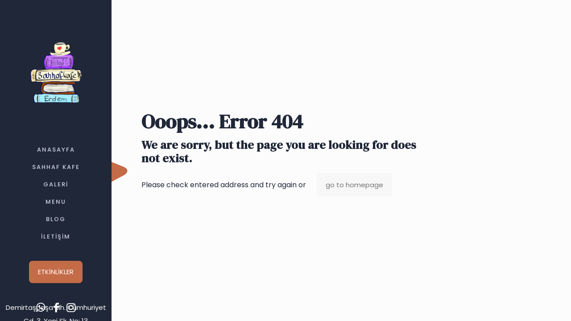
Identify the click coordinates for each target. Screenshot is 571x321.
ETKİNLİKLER (56, 271)
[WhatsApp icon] (41, 307)
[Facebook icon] (56, 307)
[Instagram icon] (71, 307)
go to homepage (354, 184)
